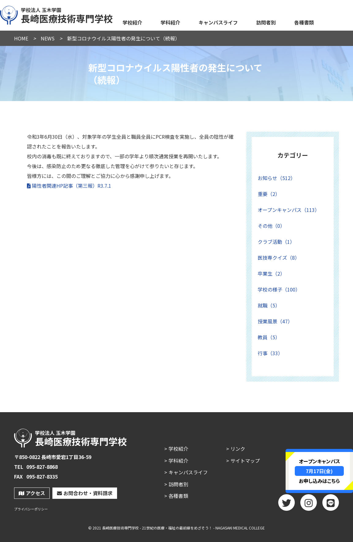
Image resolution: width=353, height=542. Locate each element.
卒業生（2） (271, 273)
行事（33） (270, 353)
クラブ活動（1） (276, 241)
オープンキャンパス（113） (289, 209)
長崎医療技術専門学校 (56, 14)
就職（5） (269, 305)
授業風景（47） (275, 321)
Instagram (308, 505)
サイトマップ (245, 460)
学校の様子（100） (279, 289)
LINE (330, 505)
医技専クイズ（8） (279, 257)
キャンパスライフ (218, 22)
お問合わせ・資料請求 (84, 493)
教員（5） (269, 337)
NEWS (48, 38)
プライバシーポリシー (31, 509)
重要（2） (269, 194)
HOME (21, 38)
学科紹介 (170, 22)
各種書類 (304, 22)
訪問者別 (266, 22)
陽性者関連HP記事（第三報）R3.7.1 (71, 185)
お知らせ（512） (276, 178)
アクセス (32, 493)
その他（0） (271, 225)
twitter (286, 505)
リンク (237, 448)
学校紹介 (132, 22)
